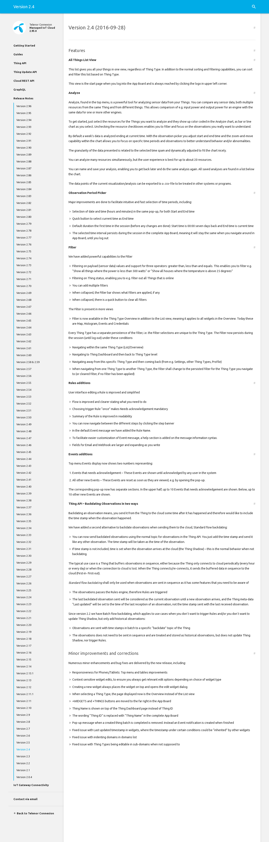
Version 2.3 (23, 756)
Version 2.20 (23, 624)
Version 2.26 (23, 583)
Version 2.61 (23, 348)
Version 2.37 (23, 507)
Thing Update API (25, 71)
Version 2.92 (23, 133)
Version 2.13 (23, 680)
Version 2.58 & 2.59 (28, 362)
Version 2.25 (23, 590)
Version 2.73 (23, 265)
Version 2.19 (23, 631)
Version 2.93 (23, 126)
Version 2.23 (23, 604)
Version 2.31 (23, 548)
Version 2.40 (23, 486)
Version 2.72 (23, 272)
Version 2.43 (23, 465)
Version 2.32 (23, 541)
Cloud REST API (23, 80)
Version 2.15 (23, 659)
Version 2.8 (23, 721)
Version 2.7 (23, 728)
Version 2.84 (23, 189)
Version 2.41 (23, 479)
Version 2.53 (23, 396)
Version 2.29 (23, 562)
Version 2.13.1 (24, 673)
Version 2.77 (23, 237)
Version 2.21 (23, 617)
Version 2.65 (23, 320)
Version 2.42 (23, 472)
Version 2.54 (23, 389)
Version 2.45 (23, 451)
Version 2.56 (23, 375)
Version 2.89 (23, 154)
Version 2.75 (23, 251)
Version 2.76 (23, 244)
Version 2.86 (23, 175)
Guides (18, 54)
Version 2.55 (23, 382)
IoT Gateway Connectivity (31, 785)
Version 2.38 (23, 500)
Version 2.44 (23, 458)
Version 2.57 (23, 368)
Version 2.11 (23, 700)
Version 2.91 (23, 140)
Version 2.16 (23, 652)
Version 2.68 (23, 299)
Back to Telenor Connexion (33, 813)
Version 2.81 (23, 209)
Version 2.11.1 (24, 694)
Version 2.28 (23, 569)
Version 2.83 (23, 196)
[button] (254, 7)
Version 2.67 (23, 306)
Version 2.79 (23, 223)
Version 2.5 (23, 742)
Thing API (19, 63)
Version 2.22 (23, 611)
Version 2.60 (23, 355)
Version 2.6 (23, 735)
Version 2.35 (23, 521)
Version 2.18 (23, 638)
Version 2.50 (23, 417)
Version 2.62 (23, 341)
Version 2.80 (23, 216)
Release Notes (23, 98)
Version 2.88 (23, 161)
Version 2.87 (23, 168)
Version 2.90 (23, 147)
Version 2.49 (23, 424)
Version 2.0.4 (24, 777)
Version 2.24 (23, 597)
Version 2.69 (23, 292)
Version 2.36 (23, 514)
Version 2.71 (23, 279)
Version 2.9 (23, 714)
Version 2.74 (23, 258)
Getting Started (24, 45)
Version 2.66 (23, 313)
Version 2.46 (23, 445)
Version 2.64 (23, 327)
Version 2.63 (23, 334)
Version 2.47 (23, 438)
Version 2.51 (23, 410)
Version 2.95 (23, 113)
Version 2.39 (23, 493)
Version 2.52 (23, 403)
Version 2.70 (23, 285)
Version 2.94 (23, 119)
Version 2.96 (23, 106)
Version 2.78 (23, 230)
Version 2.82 (23, 202)
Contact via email (25, 799)
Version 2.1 (23, 770)
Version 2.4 (23, 749)
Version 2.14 (23, 666)
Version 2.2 (23, 763)
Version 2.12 (23, 687)
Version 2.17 (23, 645)
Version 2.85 (23, 182)
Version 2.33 (23, 534)
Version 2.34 (23, 528)
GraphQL (19, 89)
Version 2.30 (23, 555)
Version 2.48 (23, 431)
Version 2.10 (23, 707)
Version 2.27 (23, 576)
